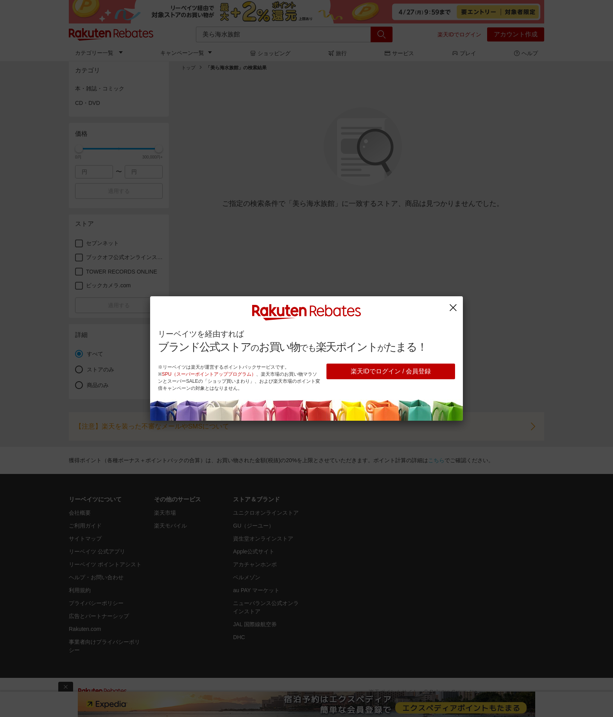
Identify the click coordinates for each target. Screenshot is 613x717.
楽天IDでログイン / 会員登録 (391, 371)
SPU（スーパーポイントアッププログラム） (209, 374)
